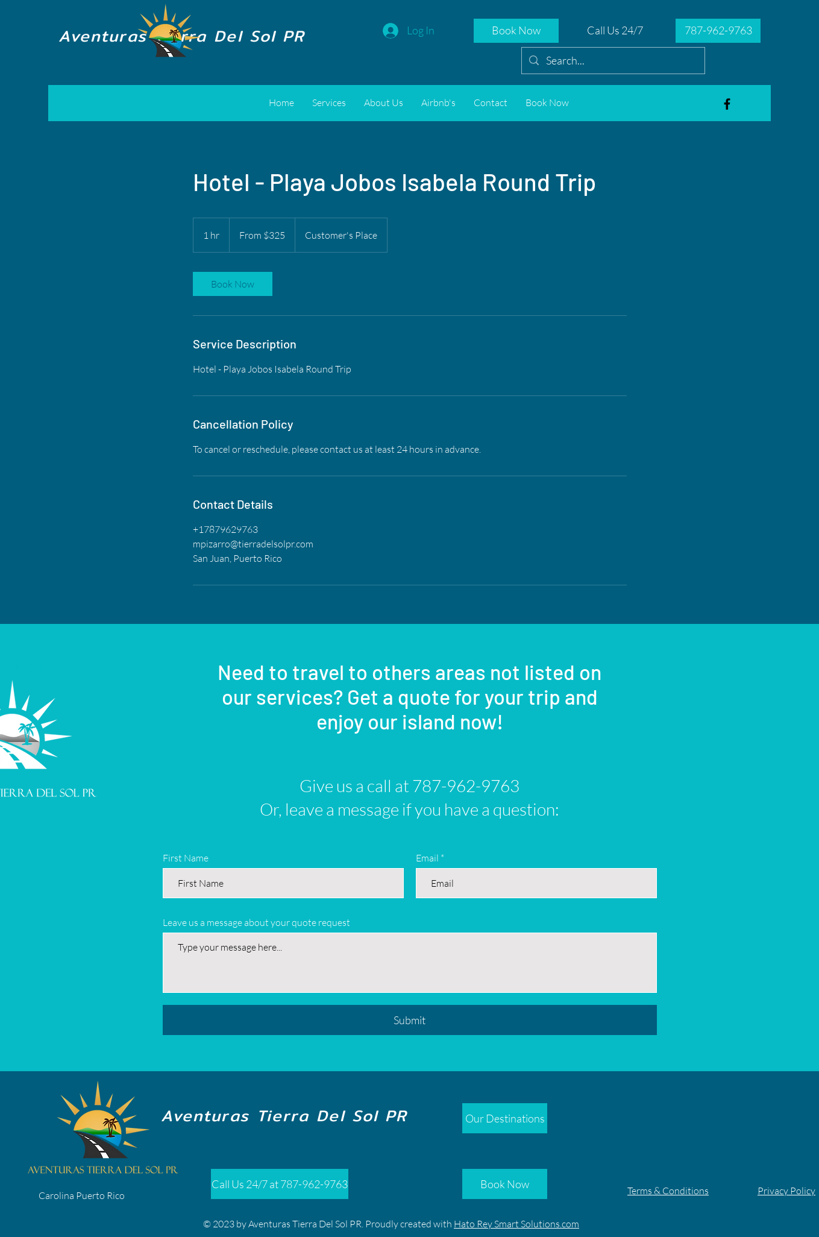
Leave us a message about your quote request (256, 922)
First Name (186, 858)
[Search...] (612, 61)
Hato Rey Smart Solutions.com (516, 1224)
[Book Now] (516, 31)
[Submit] (410, 1020)
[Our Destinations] (504, 1118)
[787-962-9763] (718, 31)
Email (427, 858)
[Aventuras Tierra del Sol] (727, 104)
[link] (232, 284)
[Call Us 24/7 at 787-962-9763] (279, 1184)
